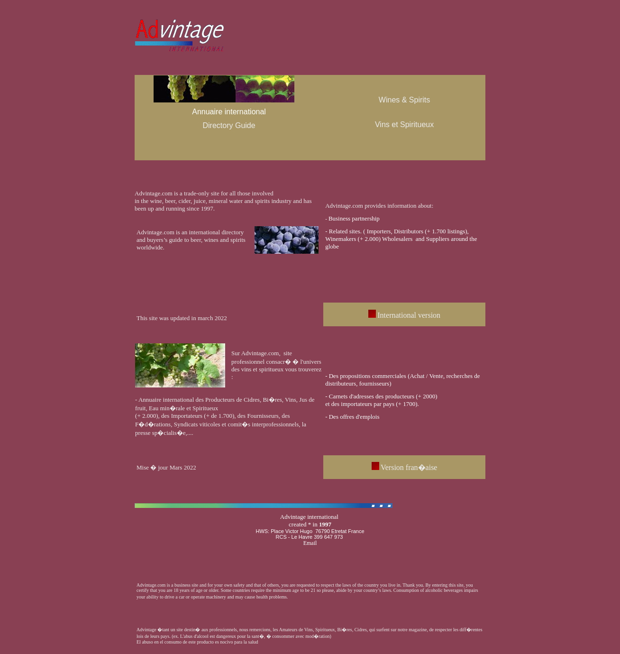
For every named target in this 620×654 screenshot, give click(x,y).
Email (310, 543)
